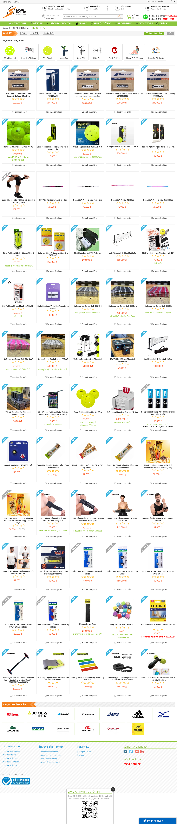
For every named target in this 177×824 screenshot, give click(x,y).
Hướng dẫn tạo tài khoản (50, 762)
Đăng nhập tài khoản (155, 1)
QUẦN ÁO (162, 24)
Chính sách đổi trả (9, 755)
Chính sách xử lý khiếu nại (50, 755)
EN (175, 1)
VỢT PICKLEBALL (17, 24)
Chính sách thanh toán (49, 751)
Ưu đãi (35, 33)
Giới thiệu (84, 747)
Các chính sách (11, 746)
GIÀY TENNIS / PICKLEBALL (59, 24)
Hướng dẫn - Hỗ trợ (51, 747)
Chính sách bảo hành (10, 758)
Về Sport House (84, 751)
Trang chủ (7, 1)
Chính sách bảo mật (10, 765)
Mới (23, 33)
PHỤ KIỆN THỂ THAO (101, 24)
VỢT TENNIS (36, 24)
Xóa (170, 33)
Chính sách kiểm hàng (10, 762)
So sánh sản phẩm (154, 33)
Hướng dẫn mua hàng (48, 758)
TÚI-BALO (81, 24)
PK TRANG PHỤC (123, 24)
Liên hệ (17, 1)
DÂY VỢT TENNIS (144, 24)
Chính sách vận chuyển (11, 751)
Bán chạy (48, 33)
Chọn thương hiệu (14, 704)
